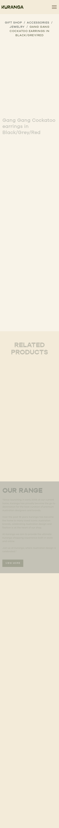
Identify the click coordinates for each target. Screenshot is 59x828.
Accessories (38, 22)
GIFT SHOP (13, 22)
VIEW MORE (12, 563)
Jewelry (17, 26)
